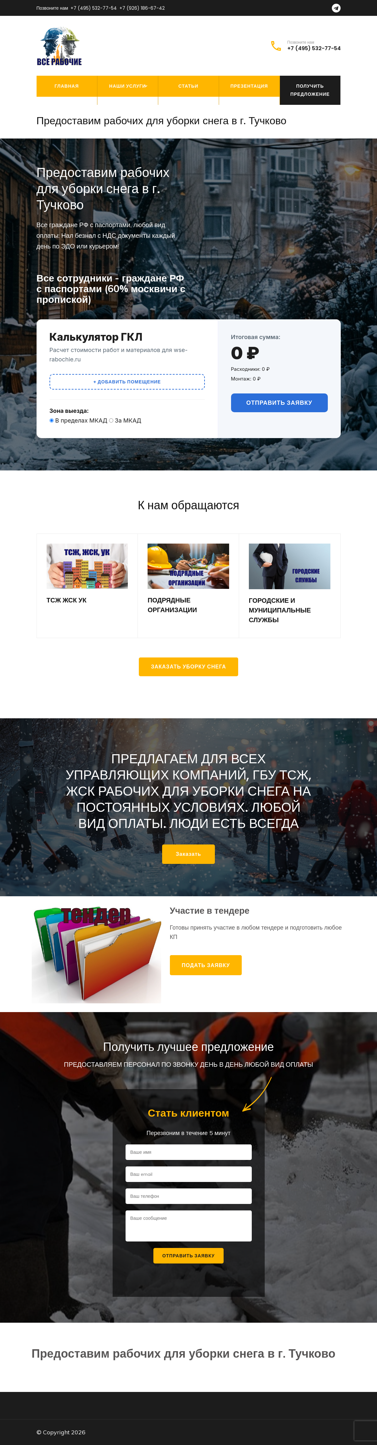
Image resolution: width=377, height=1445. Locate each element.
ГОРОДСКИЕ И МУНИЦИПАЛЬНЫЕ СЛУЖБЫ (280, 610)
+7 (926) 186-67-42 (142, 8)
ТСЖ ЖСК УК (67, 600)
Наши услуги (127, 86)
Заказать (188, 854)
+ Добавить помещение (127, 382)
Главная (67, 86)
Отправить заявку (279, 403)
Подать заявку (206, 965)
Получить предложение (310, 90)
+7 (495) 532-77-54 (94, 8)
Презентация (249, 86)
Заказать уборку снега (188, 666)
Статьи (188, 86)
